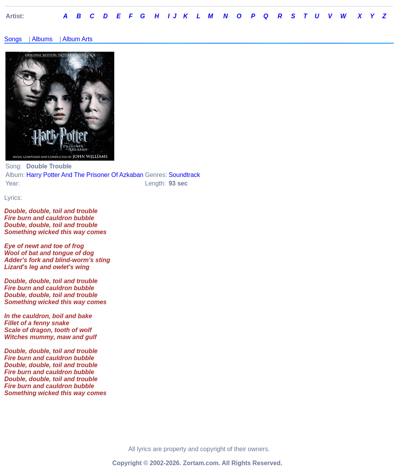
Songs (13, 39)
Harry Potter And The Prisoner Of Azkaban (84, 175)
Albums (42, 39)
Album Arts (78, 39)
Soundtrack (184, 175)
